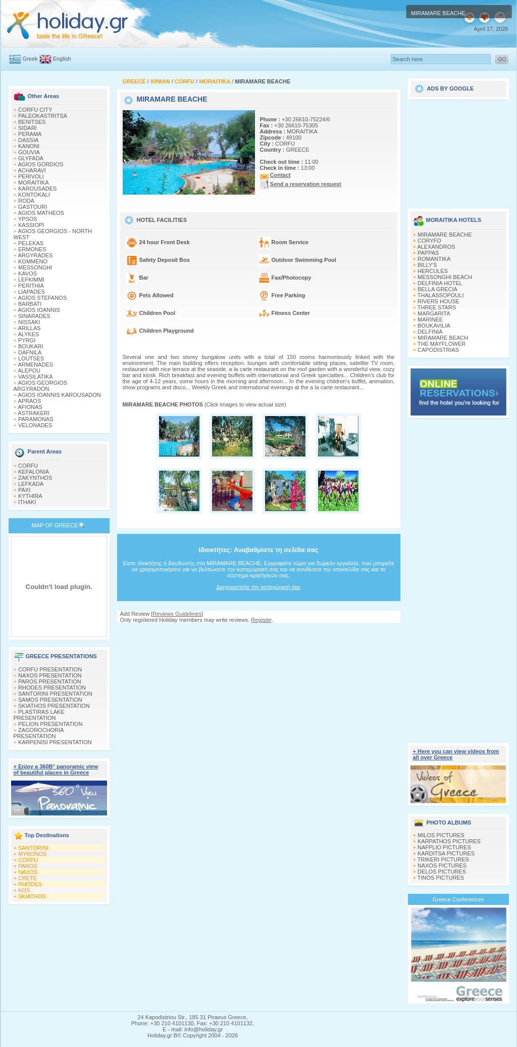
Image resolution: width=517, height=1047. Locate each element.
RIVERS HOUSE (438, 301)
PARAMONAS (35, 419)
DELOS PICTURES (442, 872)
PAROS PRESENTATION (49, 681)
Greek (30, 59)
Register (261, 620)
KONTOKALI (34, 195)
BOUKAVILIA (434, 326)
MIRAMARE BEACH (443, 338)
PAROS (27, 866)
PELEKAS (30, 243)
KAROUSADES (37, 189)
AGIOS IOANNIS (39, 310)
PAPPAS (428, 253)
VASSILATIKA (35, 377)
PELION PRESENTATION (50, 724)
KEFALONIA (33, 472)
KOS (24, 890)
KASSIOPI (31, 225)
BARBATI (29, 304)
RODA (26, 201)
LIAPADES (31, 292)
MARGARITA (434, 313)
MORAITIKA (33, 182)
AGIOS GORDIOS (40, 164)
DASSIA (28, 140)
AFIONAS (30, 407)
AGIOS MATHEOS (41, 213)
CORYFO (429, 241)
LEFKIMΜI (31, 280)
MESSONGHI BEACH (445, 277)
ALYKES (28, 334)
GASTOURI (32, 207)
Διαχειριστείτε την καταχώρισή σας (258, 587)
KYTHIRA (30, 496)
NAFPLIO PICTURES (444, 847)
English (62, 59)
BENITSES (31, 122)
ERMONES (32, 249)
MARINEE (430, 319)
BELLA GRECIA (437, 289)
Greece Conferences (458, 899)
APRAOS (29, 401)
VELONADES (35, 425)
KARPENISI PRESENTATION (55, 742)
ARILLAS (29, 328)
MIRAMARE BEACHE (445, 235)
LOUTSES (31, 358)
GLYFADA (30, 158)
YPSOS (27, 219)
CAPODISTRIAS (438, 350)
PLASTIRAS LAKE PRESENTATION (39, 715)
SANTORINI (33, 848)
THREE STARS (437, 307)
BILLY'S (427, 265)
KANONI (28, 146)
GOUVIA (29, 152)
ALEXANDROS (436, 247)
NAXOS (28, 872)
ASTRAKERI (33, 413)
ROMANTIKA (434, 259)
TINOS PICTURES (441, 878)
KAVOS (27, 273)
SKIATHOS (32, 896)
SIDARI (27, 128)
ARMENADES (35, 364)
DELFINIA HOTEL (440, 283)
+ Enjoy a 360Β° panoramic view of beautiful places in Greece (56, 769)
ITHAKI (27, 502)
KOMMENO (32, 261)
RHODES (30, 884)
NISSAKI (29, 322)
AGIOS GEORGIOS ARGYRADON (41, 386)
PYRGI (26, 340)
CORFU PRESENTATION (50, 669)
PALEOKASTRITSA (42, 116)
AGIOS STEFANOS (42, 298)
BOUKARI (30, 346)
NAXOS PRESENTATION (50, 675)
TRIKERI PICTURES (443, 859)
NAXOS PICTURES (442, 865)
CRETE (27, 878)
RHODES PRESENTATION (52, 688)
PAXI (24, 490)
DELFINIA (430, 332)
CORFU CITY (35, 110)
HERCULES (433, 271)
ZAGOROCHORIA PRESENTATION (39, 733)
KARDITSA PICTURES (446, 853)
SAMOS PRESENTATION (50, 700)
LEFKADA (30, 484)
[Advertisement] (258, 632)
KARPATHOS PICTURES (449, 841)
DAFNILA (29, 352)
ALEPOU (29, 371)
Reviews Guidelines (176, 614)
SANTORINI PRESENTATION (55, 694)
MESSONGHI (35, 267)
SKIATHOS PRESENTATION (54, 706)
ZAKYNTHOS (35, 478)
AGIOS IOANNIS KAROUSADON (59, 395)
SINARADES (34, 316)
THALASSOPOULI (441, 295)
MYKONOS (32, 854)
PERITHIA (31, 286)
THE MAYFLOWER (442, 344)
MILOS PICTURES (441, 835)
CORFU (28, 466)
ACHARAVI (31, 170)
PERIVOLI (31, 176)
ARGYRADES (35, 255)
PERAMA (29, 134)
